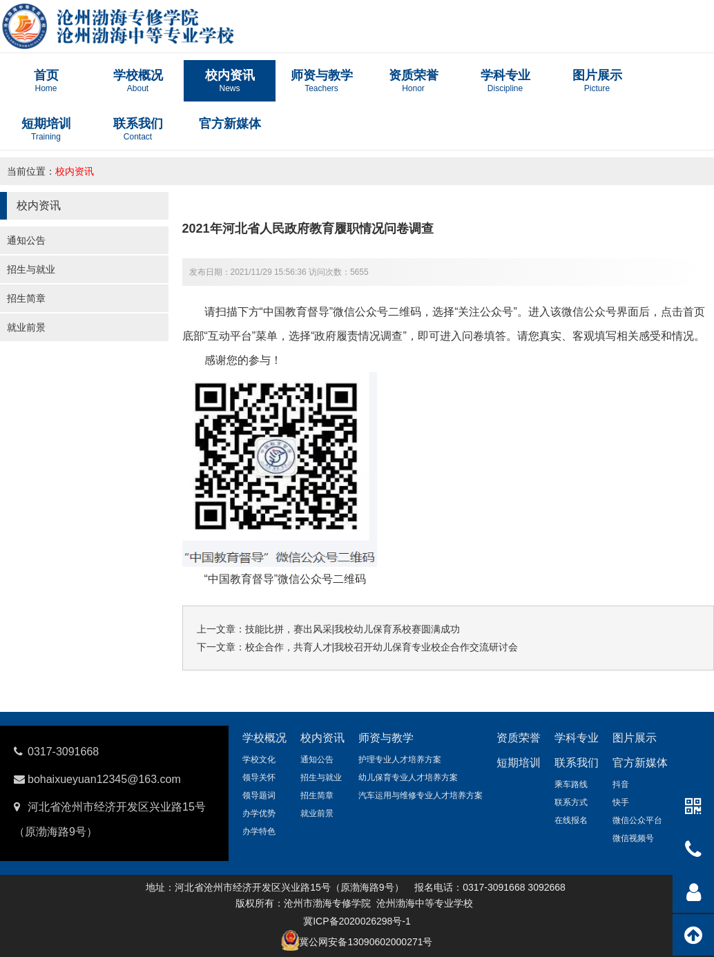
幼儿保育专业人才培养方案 (408, 777)
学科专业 (576, 738)
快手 (620, 802)
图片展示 (634, 738)
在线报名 (571, 820)
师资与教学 (386, 738)
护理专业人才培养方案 (399, 759)
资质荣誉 (518, 738)
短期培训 (518, 762)
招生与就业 (31, 269)
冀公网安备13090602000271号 (365, 941)
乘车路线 (571, 784)
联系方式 (571, 802)
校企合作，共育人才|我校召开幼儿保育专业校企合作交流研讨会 (382, 646)
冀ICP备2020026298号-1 (357, 921)
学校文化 (259, 759)
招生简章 (26, 298)
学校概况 (264, 738)
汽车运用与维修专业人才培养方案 (420, 795)
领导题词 (259, 795)
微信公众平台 (637, 820)
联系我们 (576, 762)
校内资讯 (74, 171)
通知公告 (26, 240)
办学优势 (259, 813)
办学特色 (259, 831)
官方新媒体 (640, 762)
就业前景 (26, 327)
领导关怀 (259, 777)
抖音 (620, 784)
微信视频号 (633, 838)
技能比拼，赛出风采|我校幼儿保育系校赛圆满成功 (353, 629)
